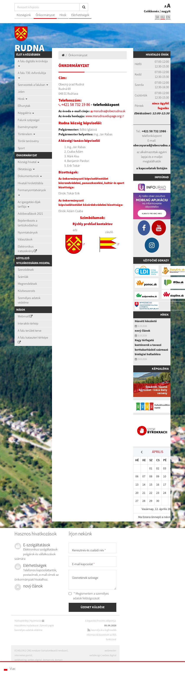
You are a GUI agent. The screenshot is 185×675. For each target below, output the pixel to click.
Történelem (26, 134)
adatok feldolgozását (86, 598)
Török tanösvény (28, 141)
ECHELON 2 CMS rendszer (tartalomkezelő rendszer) (41, 650)
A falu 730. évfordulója (32, 74)
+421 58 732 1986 (154, 131)
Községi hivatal (28, 162)
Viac (13, 668)
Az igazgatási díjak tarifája (29, 204)
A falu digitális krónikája (33, 63)
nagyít (165, 11)
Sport (21, 148)
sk (157, 17)
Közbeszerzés (26, 291)
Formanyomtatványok (32, 191)
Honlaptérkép (22, 620)
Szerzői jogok (47, 625)
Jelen (21, 92)
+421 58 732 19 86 (75, 104)
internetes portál (23, 655)
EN (168, 17)
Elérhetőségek (80, 15)
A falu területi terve (29, 331)
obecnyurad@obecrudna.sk (152, 145)
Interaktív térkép (28, 323)
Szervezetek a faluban (33, 85)
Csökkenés (151, 11)
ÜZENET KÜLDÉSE (93, 607)
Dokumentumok (30, 176)
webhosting (21, 659)
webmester (110, 650)
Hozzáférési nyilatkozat (27, 625)
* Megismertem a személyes (89, 596)
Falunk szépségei (28, 120)
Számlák (23, 277)
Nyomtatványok (28, 232)
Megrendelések (27, 284)
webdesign (95, 655)
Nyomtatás (37, 620)
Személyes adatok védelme (29, 300)
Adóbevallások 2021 (30, 214)
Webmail (25, 316)
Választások (25, 239)
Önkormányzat (45, 15)
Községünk (24, 15)
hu (163, 17)
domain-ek (48, 659)
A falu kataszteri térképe (33, 340)
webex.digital (109, 655)
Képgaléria (26, 113)
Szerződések (26, 270)
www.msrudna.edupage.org (103, 116)
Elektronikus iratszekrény (27, 249)
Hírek (63, 15)
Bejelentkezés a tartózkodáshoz (28, 223)
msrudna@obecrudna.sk (109, 111)
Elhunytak (24, 106)
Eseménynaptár (28, 127)
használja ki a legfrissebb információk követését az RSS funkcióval (101, 635)
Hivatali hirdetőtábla (30, 183)
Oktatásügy (26, 169)
